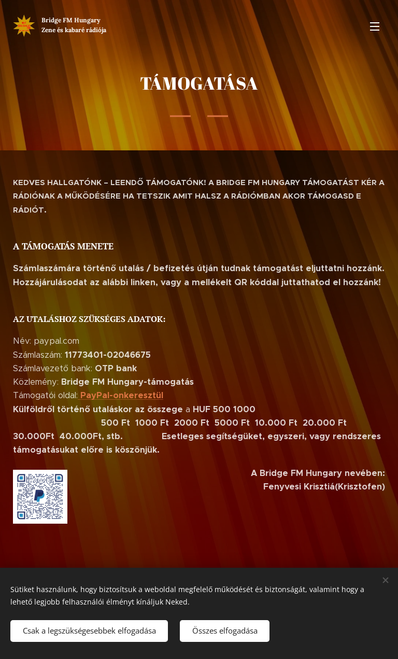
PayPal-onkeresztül (121, 395)
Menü (374, 26)
